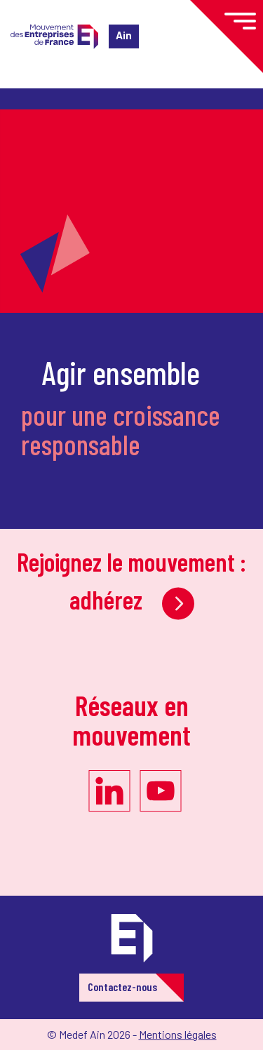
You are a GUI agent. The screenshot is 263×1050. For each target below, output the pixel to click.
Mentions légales (178, 1034)
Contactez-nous (122, 986)
